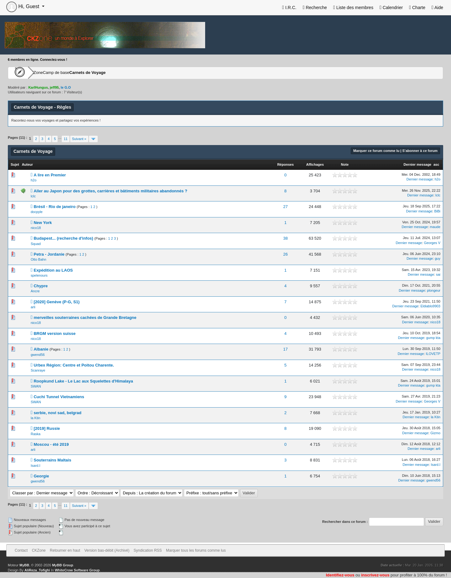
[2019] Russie (47, 428)
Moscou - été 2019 (51, 444)
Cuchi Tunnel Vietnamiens (59, 396)
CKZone (44, 72)
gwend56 (38, 355)
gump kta (433, 338)
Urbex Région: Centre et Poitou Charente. (74, 365)
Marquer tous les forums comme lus (196, 550)
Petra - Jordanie (49, 254)
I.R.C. (289, 7)
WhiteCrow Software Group (77, 570)
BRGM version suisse (54, 333)
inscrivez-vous (375, 575)
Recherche (315, 7)
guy (437, 258)
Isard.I (35, 465)
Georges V (432, 243)
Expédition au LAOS (53, 270)
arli (33, 307)
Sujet (15, 164)
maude (435, 227)
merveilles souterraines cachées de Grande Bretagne (85, 317)
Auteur (27, 164)
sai (438, 274)
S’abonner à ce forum (420, 151)
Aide (437, 7)
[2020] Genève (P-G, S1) (57, 301)
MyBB (24, 565)
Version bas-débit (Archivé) (106, 550)
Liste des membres (353, 7)
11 (65, 139)
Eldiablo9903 (430, 306)
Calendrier (391, 7)
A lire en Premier (50, 175)
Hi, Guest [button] (23, 6)
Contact (21, 550)
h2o (33, 180)
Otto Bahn (38, 259)
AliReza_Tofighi (37, 570)
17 (285, 349)
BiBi (437, 211)
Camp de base (76, 72)
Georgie (41, 476)
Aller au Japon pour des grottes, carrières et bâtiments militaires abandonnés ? (110, 191)
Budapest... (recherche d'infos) (63, 238)
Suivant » (79, 139)
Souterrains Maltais (52, 460)
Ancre (35, 291)
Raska (35, 434)
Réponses (285, 164)
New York (43, 222)
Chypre (41, 286)
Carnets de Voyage (116, 72)
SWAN (36, 386)
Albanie (41, 349)
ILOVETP (433, 354)
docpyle (37, 212)
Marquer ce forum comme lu (376, 151)
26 (285, 254)
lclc (33, 196)
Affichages (315, 164)
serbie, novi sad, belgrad (57, 412)
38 (285, 238)
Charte (417, 7)
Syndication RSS (148, 550)
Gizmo (435, 433)
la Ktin (35, 418)
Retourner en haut (65, 550)
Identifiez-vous (340, 575)
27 (285, 206)
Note (345, 164)
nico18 (36, 228)
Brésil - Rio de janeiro (54, 206)
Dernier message (418, 164)
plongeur (433, 290)
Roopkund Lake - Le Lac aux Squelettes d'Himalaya (83, 381)
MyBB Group (62, 565)
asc (436, 164)
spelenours (39, 275)
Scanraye (38, 370)
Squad (36, 244)
